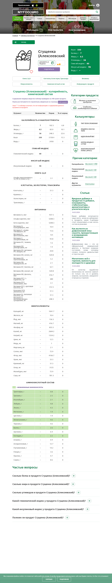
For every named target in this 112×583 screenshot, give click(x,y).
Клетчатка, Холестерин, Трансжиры (56, 79)
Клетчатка (89, 184)
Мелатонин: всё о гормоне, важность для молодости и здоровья (83, 261)
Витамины (85, 79)
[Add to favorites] (31, 71)
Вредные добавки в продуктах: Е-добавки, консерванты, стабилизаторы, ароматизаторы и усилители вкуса (83, 203)
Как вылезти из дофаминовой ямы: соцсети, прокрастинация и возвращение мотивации (85, 233)
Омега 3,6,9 (26, 79)
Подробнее (64, 579)
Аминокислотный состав (56, 84)
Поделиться (49, 69)
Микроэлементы (26, 84)
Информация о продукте (85, 84)
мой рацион (62, 102)
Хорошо (49, 579)
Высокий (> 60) (90, 170)
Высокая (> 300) (91, 164)
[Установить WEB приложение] (28, 5)
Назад (23, 42)
